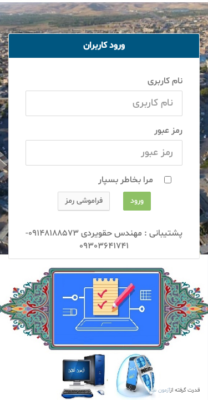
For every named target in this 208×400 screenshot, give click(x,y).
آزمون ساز (159, 390)
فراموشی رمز (84, 201)
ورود (137, 201)
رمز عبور (168, 130)
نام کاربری (165, 81)
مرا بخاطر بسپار (130, 180)
